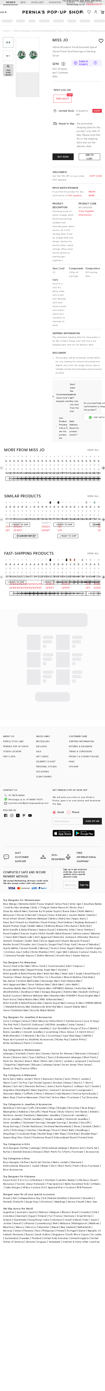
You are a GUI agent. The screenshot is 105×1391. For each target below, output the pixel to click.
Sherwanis (81, 1046)
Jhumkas (73, 1115)
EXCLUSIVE (41, 746)
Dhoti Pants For (53, 1145)
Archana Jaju (13, 945)
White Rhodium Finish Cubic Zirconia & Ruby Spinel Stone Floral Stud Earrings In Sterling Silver (74, 467)
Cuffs (31, 1101)
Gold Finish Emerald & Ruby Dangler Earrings (86, 571)
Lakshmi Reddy (66, 1173)
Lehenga (35, 1141)
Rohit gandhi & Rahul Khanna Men (22, 966)
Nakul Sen (64, 911)
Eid (44, 1191)
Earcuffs (35, 1104)
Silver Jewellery (12, 1115)
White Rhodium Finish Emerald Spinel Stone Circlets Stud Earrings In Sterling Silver (34, 467)
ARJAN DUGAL (11, 985)
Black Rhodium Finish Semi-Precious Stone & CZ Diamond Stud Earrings (14, 513)
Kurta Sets (34, 1046)
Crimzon (38, 1036)
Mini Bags (60, 1127)
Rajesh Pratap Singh (14, 919)
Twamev (8, 970)
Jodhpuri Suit (81, 1079)
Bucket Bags (45, 1127)
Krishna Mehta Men (28, 974)
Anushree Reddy (93, 897)
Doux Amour (67, 1025)
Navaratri (75, 1191)
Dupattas (10, 1057)
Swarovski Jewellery (74, 1108)
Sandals (87, 1119)
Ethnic (39, 1086)
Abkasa (69, 981)
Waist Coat (9, 1076)
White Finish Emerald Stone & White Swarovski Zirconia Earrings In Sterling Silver (54, 513)
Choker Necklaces (32, 1119)
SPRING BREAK (93, 996)
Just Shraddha (60, 1021)
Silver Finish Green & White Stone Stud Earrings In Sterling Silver (74, 571)
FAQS (72, 761)
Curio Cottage (11, 1014)
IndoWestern (63, 1086)
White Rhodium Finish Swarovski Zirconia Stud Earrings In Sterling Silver (82, 513)
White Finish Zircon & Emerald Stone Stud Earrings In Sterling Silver (70, 571)
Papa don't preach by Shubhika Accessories (28, 1032)
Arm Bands (81, 1104)
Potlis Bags (18, 1123)
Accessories (68, 1083)
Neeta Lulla (26, 930)
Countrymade (56, 959)
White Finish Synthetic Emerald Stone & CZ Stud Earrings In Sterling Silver (66, 571)
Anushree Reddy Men (15, 981)
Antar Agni (75, 897)
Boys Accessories (13, 1162)
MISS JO (60, 40)
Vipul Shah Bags (71, 1029)
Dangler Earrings (56, 1115)
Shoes (77, 1119)
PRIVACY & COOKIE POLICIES (84, 756)
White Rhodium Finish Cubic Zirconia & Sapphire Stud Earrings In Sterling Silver (86, 467)
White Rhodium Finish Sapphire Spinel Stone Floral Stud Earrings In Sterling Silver (90, 467)
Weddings (60, 1195)
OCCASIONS (42, 771)
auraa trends (30, 564)
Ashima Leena (81, 926)
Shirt (53, 1159)
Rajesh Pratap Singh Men (41, 963)
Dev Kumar (9, 974)
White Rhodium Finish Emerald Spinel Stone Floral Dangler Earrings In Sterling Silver (26, 467)
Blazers (7, 1079)
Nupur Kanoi (79, 911)
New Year (92, 1195)
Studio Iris (96, 945)
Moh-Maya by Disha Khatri (48, 1014)
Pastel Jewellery (33, 1112)
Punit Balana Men (71, 974)
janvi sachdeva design (30, 506)
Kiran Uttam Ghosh (14, 911)
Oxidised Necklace (55, 1119)
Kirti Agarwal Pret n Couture (58, 1180)
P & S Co (23, 1173)
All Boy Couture (31, 1180)
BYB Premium (84, 1180)
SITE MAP (74, 766)
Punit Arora (9, 992)
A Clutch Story (85, 1025)
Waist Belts (67, 1123)
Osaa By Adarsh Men (15, 904)
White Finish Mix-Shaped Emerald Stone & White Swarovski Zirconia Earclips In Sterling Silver (10, 513)
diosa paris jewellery (10, 506)
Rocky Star (76, 900)
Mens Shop (9, 1090)
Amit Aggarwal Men (14, 977)
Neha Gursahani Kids (77, 1177)
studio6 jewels (26, 564)
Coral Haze (54, 1029)
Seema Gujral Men (54, 996)
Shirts (37, 1072)
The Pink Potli (10, 1017)
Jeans (50, 1079)
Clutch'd (25, 1017)
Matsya (44, 941)
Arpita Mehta (10, 941)
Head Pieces (49, 1104)
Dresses (93, 1046)
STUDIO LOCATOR (12, 751)
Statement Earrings (34, 1115)
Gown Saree (69, 1057)
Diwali (6, 1191)
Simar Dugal (67, 941)
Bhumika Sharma (88, 930)
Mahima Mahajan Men (35, 988)
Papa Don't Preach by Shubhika (21, 915)
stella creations (50, 506)
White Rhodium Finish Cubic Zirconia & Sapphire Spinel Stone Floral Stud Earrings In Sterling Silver (82, 467)
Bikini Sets (47, 1054)
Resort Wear (32, 1054)
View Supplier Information (86, 213)
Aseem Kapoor (81, 948)
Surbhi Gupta (93, 941)
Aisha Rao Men (83, 981)
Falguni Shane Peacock (54, 900)
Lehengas (8, 1046)
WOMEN (10, 2)
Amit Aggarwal (43, 930)
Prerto (27, 1036)
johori (94, 506)
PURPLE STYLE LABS (13, 741)
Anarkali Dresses (22, 1145)
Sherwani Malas (12, 1086)
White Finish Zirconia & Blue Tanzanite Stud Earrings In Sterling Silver (98, 513)
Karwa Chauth (76, 1195)
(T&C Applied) (74, 195)
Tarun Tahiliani (85, 923)
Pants (75, 1072)
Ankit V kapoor (74, 959)
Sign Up (84, 877)
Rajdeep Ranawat (85, 915)
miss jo (6, 460)
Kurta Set (92, 1141)
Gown (6, 1050)
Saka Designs (12, 1180)
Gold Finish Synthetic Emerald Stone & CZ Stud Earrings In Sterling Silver (50, 513)
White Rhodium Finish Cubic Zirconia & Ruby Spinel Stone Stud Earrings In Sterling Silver (98, 467)
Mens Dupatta (39, 1083)
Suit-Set (17, 1079)
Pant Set (45, 1090)
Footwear (73, 1090)
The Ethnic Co (41, 970)
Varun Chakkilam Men (15, 1003)
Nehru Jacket (24, 1072)
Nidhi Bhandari (11, 1029)
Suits (67, 1072)
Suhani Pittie (78, 1032)
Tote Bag (73, 1127)
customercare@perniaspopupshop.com (23, 802)
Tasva (6, 959)
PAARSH (71, 988)
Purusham (56, 970)
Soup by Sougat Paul (50, 937)
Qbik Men (57, 977)
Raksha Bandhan (58, 1191)
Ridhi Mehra (85, 904)
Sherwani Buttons (35, 1079)
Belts (96, 1119)
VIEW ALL (93, 449)
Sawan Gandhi (29, 941)
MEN (23, 2)
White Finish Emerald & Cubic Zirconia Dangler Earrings (6, 513)
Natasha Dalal (27, 897)
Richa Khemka (40, 945)
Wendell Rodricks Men (17, 1000)
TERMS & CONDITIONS (80, 751)
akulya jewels (6, 506)
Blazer (45, 1159)
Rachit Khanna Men (40, 981)
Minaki (93, 1021)
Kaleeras (23, 1104)
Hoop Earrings (11, 1119)
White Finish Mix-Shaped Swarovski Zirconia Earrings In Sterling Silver (54, 571)
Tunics (51, 1050)
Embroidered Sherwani (16, 1159)
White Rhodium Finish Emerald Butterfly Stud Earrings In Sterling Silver (42, 467)
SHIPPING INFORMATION (81, 741)
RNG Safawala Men (51, 992)
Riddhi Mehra (35, 919)
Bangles (62, 1101)
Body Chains (65, 1104)
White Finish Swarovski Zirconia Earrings (66, 513)
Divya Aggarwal (50, 934)
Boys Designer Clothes (16, 1155)
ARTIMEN (58, 981)
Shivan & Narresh (26, 908)
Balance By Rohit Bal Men (47, 1000)
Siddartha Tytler (65, 923)
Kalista (91, 908)
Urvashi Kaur (63, 948)
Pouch (55, 1123)
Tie (83, 1090)
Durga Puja (32, 1195)
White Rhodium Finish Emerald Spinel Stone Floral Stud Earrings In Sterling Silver (14, 467)
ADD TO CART (89, 156)
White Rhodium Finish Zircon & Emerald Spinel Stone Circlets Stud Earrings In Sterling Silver (18, 467)
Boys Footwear (90, 1159)
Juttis (6, 1123)
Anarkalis (21, 1046)
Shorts (77, 1076)
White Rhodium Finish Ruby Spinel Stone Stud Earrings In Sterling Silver (58, 467)
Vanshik (62, 963)
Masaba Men (57, 988)
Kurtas (58, 1072)
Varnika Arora (73, 1014)
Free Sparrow (55, 1177)
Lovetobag (52, 1025)
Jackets (68, 1054)
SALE (38, 751)
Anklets (94, 1104)
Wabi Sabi (68, 966)
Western (49, 1086)
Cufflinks (29, 1086)
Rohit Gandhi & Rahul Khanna (20, 923)
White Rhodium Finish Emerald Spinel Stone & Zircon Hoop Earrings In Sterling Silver (30, 467)
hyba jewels (42, 506)
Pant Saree (84, 1057)
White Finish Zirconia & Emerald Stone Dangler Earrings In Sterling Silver (42, 513)
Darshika (88, 970)
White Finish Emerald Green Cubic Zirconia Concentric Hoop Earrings (38, 571)
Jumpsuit (54, 1083)
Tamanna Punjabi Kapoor (19, 948)
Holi (15, 1191)
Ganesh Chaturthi (13, 1195)
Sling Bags (9, 1127)
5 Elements (28, 1029)
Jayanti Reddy (76, 908)
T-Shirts (87, 1076)
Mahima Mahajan (37, 911)
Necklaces (9, 1101)
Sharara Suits (77, 1141)
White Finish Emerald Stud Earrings (94, 513)
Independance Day (29, 1191)
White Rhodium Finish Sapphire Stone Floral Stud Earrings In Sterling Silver (62, 467)
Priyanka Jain (28, 937)
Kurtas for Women (62, 1046)
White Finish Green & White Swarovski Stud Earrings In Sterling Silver (34, 513)
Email (58, 812)
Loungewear (84, 1083)
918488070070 (94, 4)
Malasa (80, 941)
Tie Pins (22, 1076)
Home (6, 30)
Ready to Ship (11, 1061)
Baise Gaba (69, 904)
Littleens (96, 1177)
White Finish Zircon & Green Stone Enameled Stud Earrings (98, 571)
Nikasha (95, 926)
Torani (54, 941)
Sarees (46, 1046)
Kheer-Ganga (23, 970)
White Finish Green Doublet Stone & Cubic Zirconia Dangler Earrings (18, 571)
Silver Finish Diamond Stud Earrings (30, 571)
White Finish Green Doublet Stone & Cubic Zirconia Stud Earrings (18, 513)
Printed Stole (86, 1130)
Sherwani (47, 1072)
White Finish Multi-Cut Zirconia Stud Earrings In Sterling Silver (46, 513)
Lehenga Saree (51, 1057)
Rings (52, 1101)
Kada (69, 1119)
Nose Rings (88, 1101)
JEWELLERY (37, 2)
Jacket (35, 1159)
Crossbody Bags (26, 1127)
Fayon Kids (9, 1173)
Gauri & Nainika (57, 908)
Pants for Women (13, 1054)
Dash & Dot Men (21, 959)
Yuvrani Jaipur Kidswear (30, 1177)
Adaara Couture (79, 945)
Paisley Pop (61, 1032)
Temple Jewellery (54, 1112)
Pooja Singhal (45, 897)
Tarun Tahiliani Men (39, 977)
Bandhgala (22, 1083)
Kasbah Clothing (88, 985)
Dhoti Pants (90, 1050)
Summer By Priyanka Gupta (45, 904)
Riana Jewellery (12, 1025)
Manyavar (9, 908)
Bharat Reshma (72, 970)
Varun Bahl (11, 930)
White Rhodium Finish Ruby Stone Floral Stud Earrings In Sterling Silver (66, 467)
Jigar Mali (61, 945)
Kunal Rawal (91, 966)
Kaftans (41, 1050)
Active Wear (59, 1090)
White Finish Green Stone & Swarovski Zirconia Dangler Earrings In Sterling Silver (62, 513)
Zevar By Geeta (12, 1021)
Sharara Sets (19, 1050)
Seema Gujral (46, 923)
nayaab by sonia (14, 506)
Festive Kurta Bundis (84, 1086)
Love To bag (91, 1014)
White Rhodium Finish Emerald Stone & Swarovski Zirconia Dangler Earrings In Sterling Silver (90, 513)
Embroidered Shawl (65, 1130)
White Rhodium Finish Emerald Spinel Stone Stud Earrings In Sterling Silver (10, 467)
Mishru (53, 911)
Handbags (44, 1123)
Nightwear (24, 1057)
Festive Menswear (28, 1090)
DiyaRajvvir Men (30, 985)
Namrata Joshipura (65, 930)
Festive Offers (29, 1061)
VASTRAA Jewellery (56, 1017)
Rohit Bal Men (51, 966)
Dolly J (35, 900)
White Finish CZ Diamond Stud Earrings (46, 571)
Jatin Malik (71, 977)
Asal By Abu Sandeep (17, 900)
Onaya (42, 908)
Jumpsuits (81, 1054)
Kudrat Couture (12, 988)
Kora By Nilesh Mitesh (42, 1003)
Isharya (26, 1014)
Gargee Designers (52, 985)
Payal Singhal (10, 926)
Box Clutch (24, 1130)
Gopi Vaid (70, 937)
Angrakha (8, 1083)
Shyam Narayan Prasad (74, 934)
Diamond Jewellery (77, 1112)
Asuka (79, 966)
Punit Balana (65, 915)
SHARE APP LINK (92, 821)
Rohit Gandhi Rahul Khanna (55, 926)
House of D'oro (79, 1021)
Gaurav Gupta (29, 926)
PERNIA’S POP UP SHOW (15, 746)
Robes (67, 1076)
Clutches (31, 1123)
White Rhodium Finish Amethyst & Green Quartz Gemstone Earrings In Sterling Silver (30, 513)
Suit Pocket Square (40, 1076)
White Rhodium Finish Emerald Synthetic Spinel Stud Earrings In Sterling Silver (22, 467)
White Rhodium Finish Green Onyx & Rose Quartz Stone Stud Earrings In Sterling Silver (78, 513)
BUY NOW (63, 156)
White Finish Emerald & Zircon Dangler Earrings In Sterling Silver (58, 513)
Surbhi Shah (32, 934)
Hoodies (57, 1076)
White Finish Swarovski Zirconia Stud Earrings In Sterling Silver (38, 513)
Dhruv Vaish (39, 959)
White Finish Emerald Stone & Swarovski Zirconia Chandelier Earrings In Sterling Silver (58, 571)
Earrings (21, 1101)
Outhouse (37, 1017)
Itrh (52, 945)
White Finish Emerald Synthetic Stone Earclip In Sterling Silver (22, 513)
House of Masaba (88, 937)
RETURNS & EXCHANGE (80, 746)
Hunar (80, 1017)
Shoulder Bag (88, 1127)
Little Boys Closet (87, 1173)
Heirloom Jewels (12, 1108)
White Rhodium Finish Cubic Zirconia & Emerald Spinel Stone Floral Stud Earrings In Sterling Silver (6, 467)
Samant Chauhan (13, 934)
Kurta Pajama (64, 1079)
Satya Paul (61, 897)
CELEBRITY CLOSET (45, 761)
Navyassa (8, 1177)
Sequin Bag (9, 1130)
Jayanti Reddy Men (75, 1000)
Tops (32, 1050)
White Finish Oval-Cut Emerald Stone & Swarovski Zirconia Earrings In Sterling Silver (70, 513)
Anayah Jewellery (33, 1025)
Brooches (92, 1090)
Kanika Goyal (10, 937)
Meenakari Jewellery (48, 1108)
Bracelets (42, 1101)
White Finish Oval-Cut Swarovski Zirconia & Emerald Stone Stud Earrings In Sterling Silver (74, 513)
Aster (72, 1017)
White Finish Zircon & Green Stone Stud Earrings (26, 571)
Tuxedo (95, 1079)
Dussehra (88, 1191)
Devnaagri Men (50, 974)
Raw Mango (10, 897)
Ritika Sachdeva (12, 1036)
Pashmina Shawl (42, 1130)
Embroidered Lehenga (55, 1141)
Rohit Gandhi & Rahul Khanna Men (22, 996)
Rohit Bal (85, 919)
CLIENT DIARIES (44, 776)
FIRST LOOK (9, 756)
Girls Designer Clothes (15, 1141)
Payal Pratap (48, 915)
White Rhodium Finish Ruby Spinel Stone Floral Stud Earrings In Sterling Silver (54, 467)
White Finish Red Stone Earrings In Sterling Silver (90, 571)
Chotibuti (50, 1173)
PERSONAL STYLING (46, 766)
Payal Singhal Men (88, 988)
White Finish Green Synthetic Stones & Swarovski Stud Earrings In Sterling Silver (26, 513)
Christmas (46, 1195)
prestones (86, 564)
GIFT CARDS (42, 756)
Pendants (29, 1108)
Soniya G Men (75, 996)
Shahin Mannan (45, 948)
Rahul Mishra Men (28, 992)
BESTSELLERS (43, 741)
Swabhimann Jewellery (36, 1021)
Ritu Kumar (72, 919)
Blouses (36, 1057)
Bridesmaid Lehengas (69, 1050)
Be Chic (41, 1029)
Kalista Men (70, 985)
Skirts (58, 1054)
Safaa (26, 945)
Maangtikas (10, 1104)
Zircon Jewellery (12, 1112)
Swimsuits (94, 1054)
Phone (75, 812)
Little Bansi (36, 1173)
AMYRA (87, 1029)
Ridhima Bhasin (54, 919)
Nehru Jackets (61, 1155)
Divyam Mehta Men (14, 963)
